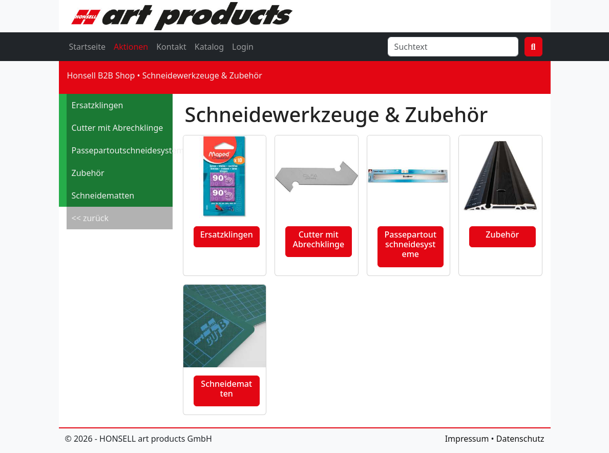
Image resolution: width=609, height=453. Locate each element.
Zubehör (88, 173)
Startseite (87, 46)
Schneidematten (103, 195)
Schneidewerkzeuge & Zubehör (202, 75)
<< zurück (90, 218)
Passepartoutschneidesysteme (122, 150)
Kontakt (171, 46)
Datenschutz (520, 438)
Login (243, 46)
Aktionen (131, 46)
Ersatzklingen (97, 105)
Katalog (209, 46)
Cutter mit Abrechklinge (117, 127)
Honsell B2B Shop (101, 75)
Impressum (467, 438)
